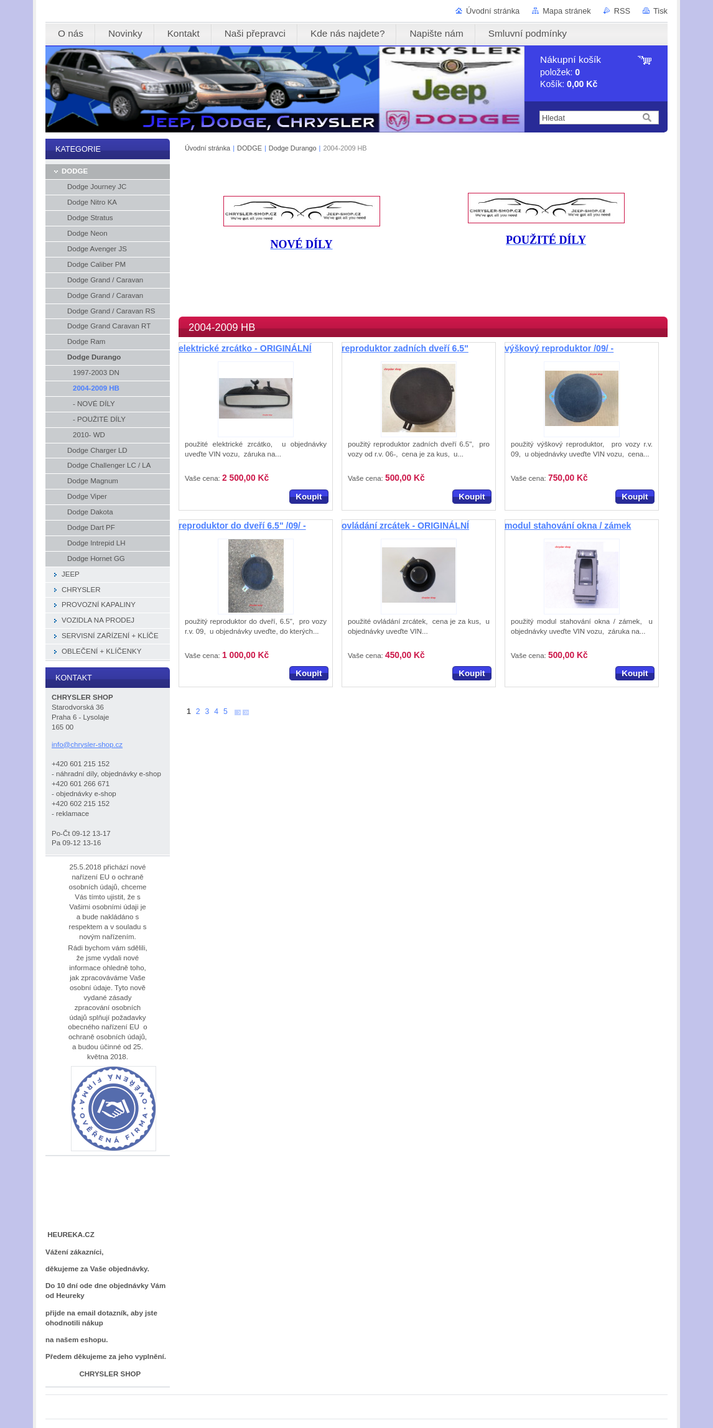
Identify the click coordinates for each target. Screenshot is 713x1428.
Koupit (309, 496)
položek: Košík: (570, 72)
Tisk (660, 11)
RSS (622, 11)
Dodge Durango (293, 148)
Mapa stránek (567, 11)
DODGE (249, 148)
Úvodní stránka (493, 11)
